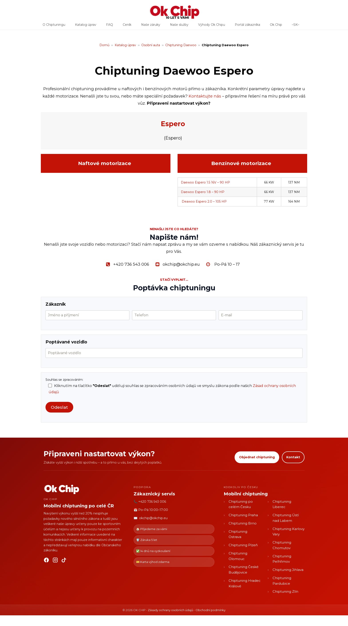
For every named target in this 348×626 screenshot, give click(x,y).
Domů (104, 45)
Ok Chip (276, 26)
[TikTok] (64, 561)
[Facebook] (46, 561)
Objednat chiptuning (257, 457)
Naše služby (179, 26)
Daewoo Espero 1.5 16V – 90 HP (205, 182)
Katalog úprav (85, 26)
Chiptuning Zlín (285, 591)
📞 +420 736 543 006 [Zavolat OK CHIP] (150, 502)
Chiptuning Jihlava (288, 570)
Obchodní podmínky (210, 610)
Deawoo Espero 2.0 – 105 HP (204, 201)
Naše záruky (150, 26)
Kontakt (293, 457)
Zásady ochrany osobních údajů (170, 610)
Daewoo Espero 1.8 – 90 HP (202, 192)
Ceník (127, 26)
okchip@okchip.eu (153, 518)
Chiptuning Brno (243, 523)
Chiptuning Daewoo (180, 45)
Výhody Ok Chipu (211, 26)
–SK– (295, 26)
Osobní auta (150, 45)
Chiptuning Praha (243, 515)
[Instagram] (55, 561)
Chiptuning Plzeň (243, 545)
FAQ (109, 26)
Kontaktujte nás (205, 96)
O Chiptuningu (54, 26)
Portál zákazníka (247, 26)
